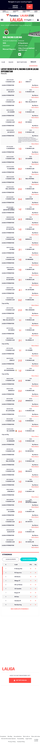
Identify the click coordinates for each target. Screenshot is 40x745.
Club (3, 62)
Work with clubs (35, 736)
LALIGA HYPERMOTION (29, 559)
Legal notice (28, 738)
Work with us (26, 736)
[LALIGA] (16, 19)
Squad (11, 62)
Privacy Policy (12, 741)
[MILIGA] (37, 20)
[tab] (10, 559)
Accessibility (20, 738)
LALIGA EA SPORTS (11, 559)
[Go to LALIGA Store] (20, 15)
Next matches (22, 62)
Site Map (10, 736)
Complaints (3, 736)
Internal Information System (8, 738)
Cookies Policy (21, 741)
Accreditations (18, 736)
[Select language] (29, 19)
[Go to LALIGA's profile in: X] (19, 54)
